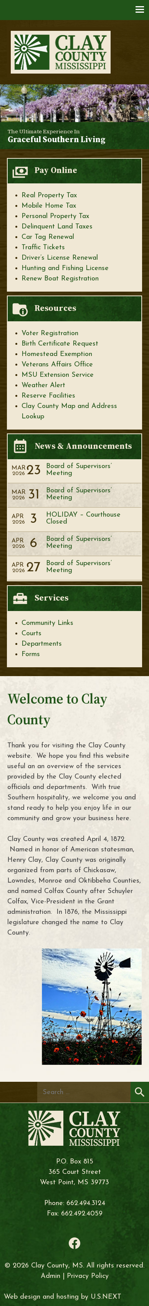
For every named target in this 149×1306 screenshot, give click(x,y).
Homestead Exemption (57, 354)
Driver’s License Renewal (60, 258)
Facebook (74, 1243)
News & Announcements (83, 446)
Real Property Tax (49, 195)
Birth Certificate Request (60, 343)
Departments (42, 644)
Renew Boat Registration (60, 278)
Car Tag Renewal (48, 237)
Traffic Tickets (43, 247)
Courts (31, 633)
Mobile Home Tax (49, 206)
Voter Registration (50, 333)
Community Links (47, 623)
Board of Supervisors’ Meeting (79, 470)
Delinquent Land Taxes (57, 226)
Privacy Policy (88, 1276)
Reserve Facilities (48, 396)
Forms (31, 654)
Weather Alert (43, 385)
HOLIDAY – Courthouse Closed (83, 518)
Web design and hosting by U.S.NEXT (62, 1297)
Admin (50, 1276)
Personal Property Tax (55, 216)
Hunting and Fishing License (65, 268)
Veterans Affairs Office (57, 364)
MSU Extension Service (58, 375)
